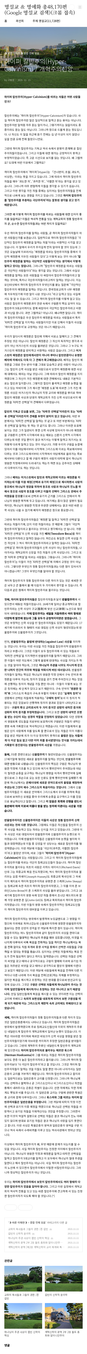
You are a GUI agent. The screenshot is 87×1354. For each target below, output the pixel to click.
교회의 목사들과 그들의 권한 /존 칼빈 (28, 1229)
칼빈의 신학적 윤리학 (19, 1233)
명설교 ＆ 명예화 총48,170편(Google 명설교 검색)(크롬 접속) (39, 7)
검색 (72, 7)
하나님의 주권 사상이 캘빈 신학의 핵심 (28, 1238)
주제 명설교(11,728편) (46, 21)
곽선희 (20, 21)
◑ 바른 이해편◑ (18, 1222)
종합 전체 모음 (38, 1222)
